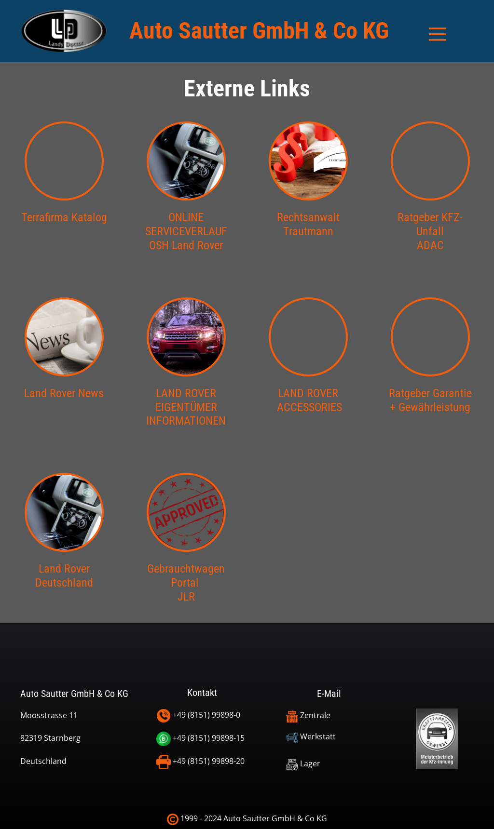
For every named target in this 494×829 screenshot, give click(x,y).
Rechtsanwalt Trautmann (308, 224)
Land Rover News (64, 393)
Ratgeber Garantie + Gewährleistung (430, 400)
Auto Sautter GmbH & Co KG (259, 30)
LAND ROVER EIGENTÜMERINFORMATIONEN (186, 407)
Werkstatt (311, 736)
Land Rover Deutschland (64, 575)
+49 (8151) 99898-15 (200, 739)
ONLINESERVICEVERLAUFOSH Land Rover (186, 231)
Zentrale (309, 715)
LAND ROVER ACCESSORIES (308, 400)
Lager (303, 763)
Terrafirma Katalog (64, 217)
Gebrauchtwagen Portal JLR (186, 582)
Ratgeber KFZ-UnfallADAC (430, 231)
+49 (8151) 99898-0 (198, 715)
